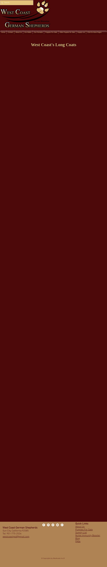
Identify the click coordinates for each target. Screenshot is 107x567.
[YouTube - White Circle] (57, 525)
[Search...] (16, 2)
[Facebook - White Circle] (43, 525)
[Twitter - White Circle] (53, 525)
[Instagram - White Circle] (48, 525)
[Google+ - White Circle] (62, 525)
